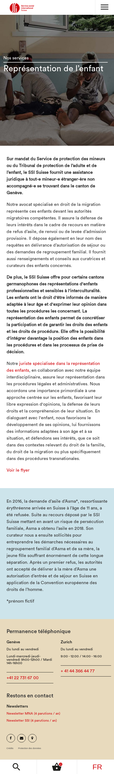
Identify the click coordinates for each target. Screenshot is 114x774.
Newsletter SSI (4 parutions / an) (32, 720)
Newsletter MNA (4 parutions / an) (33, 713)
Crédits (10, 748)
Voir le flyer (18, 470)
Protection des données (29, 748)
